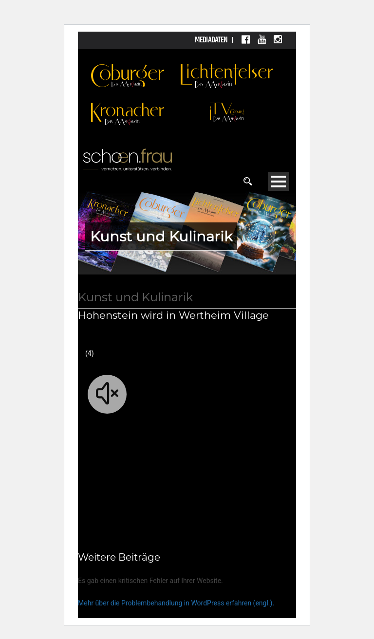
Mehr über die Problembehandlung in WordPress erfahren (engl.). (176, 603)
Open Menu (278, 181)
